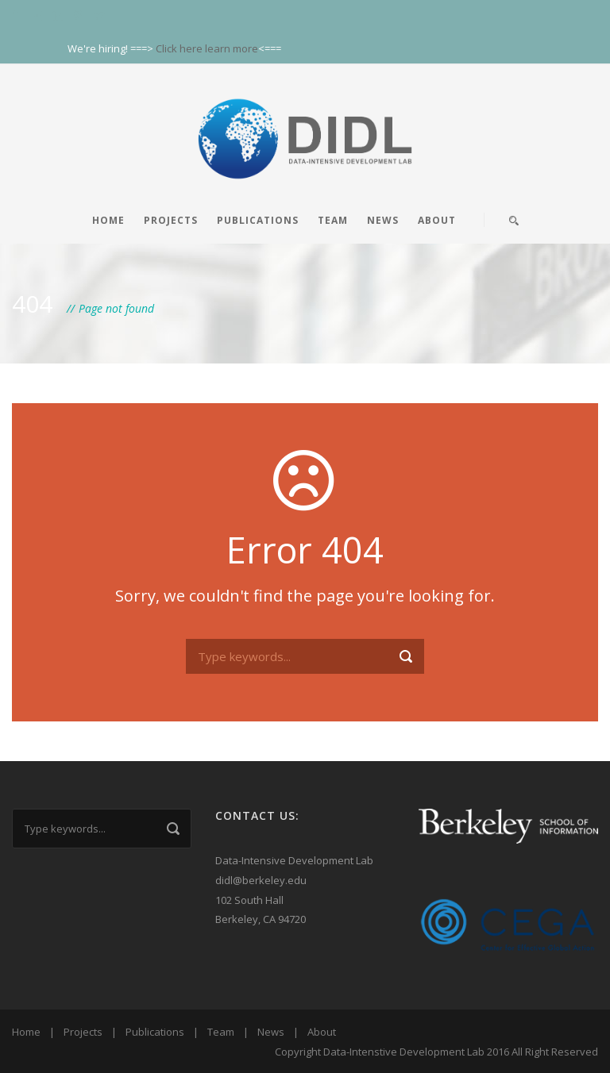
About (437, 220)
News (383, 220)
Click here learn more (207, 48)
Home (108, 220)
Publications (258, 220)
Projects (171, 220)
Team (333, 220)
